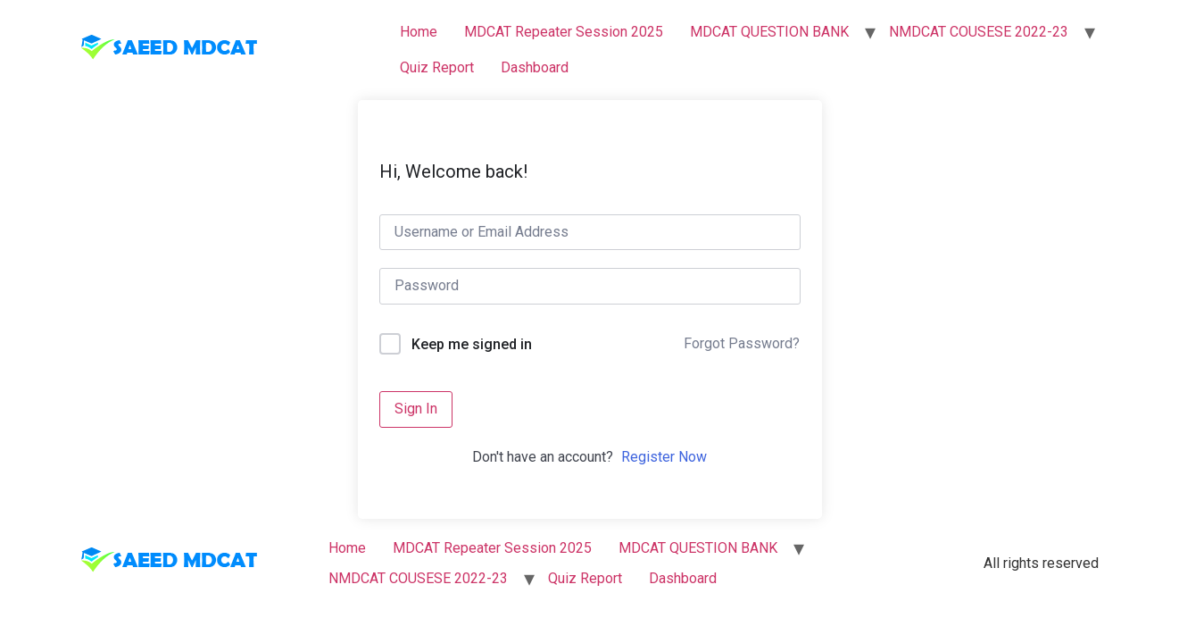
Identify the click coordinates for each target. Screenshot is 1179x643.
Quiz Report (437, 67)
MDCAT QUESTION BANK (769, 31)
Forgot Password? (742, 343)
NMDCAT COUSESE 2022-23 (978, 31)
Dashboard (535, 67)
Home (418, 31)
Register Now (664, 456)
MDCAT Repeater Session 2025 (563, 31)
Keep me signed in (471, 344)
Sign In (415, 408)
